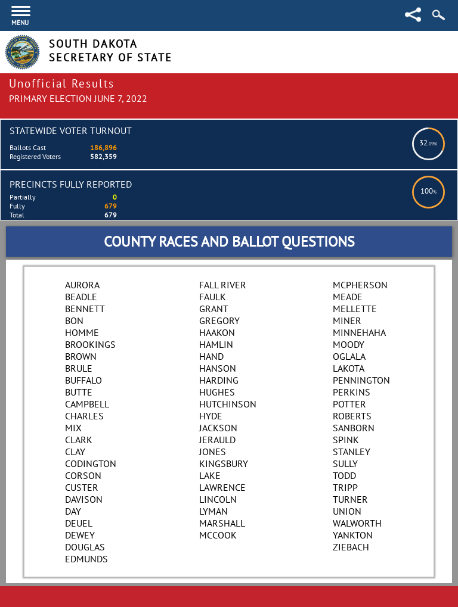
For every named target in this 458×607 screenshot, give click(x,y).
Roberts (352, 416)
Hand (211, 356)
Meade (348, 297)
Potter (349, 404)
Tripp (345, 487)
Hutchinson (227, 404)
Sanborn (354, 428)
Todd (344, 475)
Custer (81, 487)
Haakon (217, 332)
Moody (348, 344)
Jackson (218, 428)
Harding (219, 380)
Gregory (219, 320)
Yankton (353, 535)
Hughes (217, 392)
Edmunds (86, 559)
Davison (84, 499)
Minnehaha (359, 332)
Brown (81, 356)
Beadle (81, 297)
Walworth (357, 523)
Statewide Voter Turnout (71, 130)
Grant (213, 309)
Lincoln (218, 499)
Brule (78, 368)
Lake (210, 475)
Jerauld (217, 440)
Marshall (222, 523)
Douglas (85, 547)
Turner (350, 499)
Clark (78, 440)
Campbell (87, 404)
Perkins (351, 392)
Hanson (217, 368)
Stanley (351, 451)
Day (73, 511)
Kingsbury (223, 463)
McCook (218, 535)
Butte (78, 392)
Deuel (78, 523)
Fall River (222, 285)
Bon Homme (82, 326)
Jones (212, 451)
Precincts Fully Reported (71, 184)
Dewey (80, 535)
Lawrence (222, 487)
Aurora (82, 285)
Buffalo (83, 380)
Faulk (212, 297)
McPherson (360, 285)
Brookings (90, 344)
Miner (347, 320)
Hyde (210, 416)
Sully (345, 463)
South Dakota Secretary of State (110, 50)
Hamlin (216, 344)
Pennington (361, 380)
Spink (346, 440)
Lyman (213, 511)
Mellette (355, 309)
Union (347, 511)
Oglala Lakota (349, 362)
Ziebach (351, 547)
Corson (83, 475)
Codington (90, 463)
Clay (75, 451)
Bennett (85, 309)
